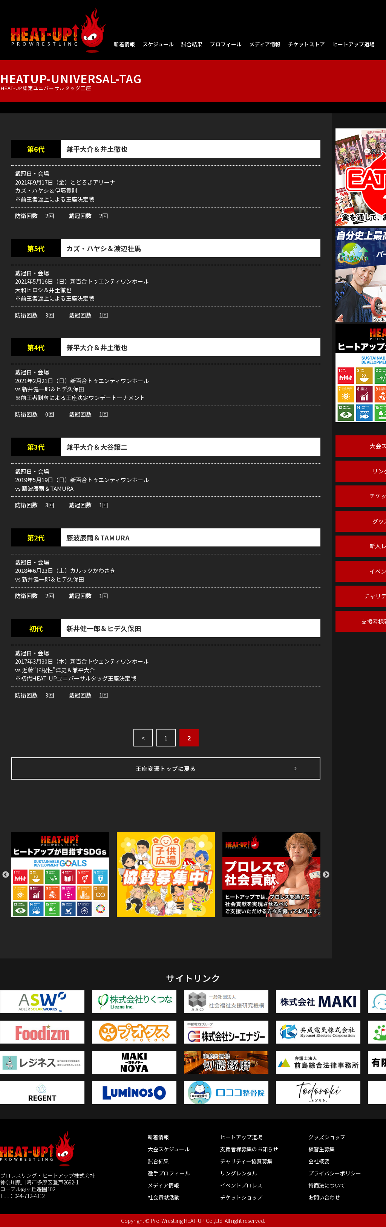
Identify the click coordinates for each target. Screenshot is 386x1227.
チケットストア (306, 44)
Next (326, 875)
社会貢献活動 (163, 1197)
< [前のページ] (143, 737)
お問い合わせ (324, 1197)
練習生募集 (321, 1149)
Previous (5, 875)
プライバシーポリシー (334, 1173)
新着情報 (124, 44)
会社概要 (318, 1161)
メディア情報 (264, 44)
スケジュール (158, 44)
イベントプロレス (241, 1185)
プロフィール (226, 44)
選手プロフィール (169, 1173)
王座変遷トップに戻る (166, 768)
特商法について (326, 1185)
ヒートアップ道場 (353, 44)
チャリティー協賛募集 (246, 1161)
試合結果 (191, 44)
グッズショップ (326, 1137)
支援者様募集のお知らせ (249, 1149)
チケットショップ (241, 1197)
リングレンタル (238, 1173)
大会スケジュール (169, 1149)
